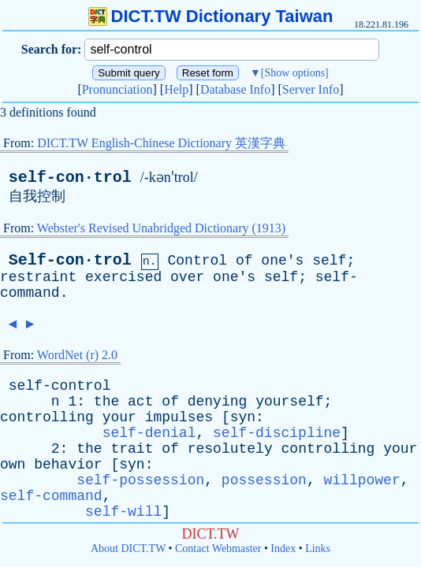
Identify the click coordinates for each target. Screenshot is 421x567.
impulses (179, 417)
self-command (51, 496)
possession (264, 480)
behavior (68, 464)
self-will (123, 512)
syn (242, 417)
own (12, 464)
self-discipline (277, 433)
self (329, 261)
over (187, 277)
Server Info (310, 89)
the (106, 402)
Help (176, 89)
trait (131, 449)
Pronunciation (117, 89)
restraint (38, 277)
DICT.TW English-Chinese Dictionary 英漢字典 (161, 143)
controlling (47, 417)
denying (218, 402)
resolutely (230, 449)
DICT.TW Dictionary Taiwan (210, 16)
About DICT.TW (128, 548)
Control (197, 261)
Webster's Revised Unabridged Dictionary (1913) (161, 228)
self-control (60, 386)
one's (282, 261)
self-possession (140, 480)
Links (317, 548)
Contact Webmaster (218, 548)
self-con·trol (70, 178)
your (119, 417)
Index (283, 548)
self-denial (149, 433)
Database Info (235, 89)
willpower (362, 480)
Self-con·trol (70, 260)
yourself (289, 402)
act (140, 402)
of (244, 261)
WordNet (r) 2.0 (77, 354)
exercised (123, 277)
